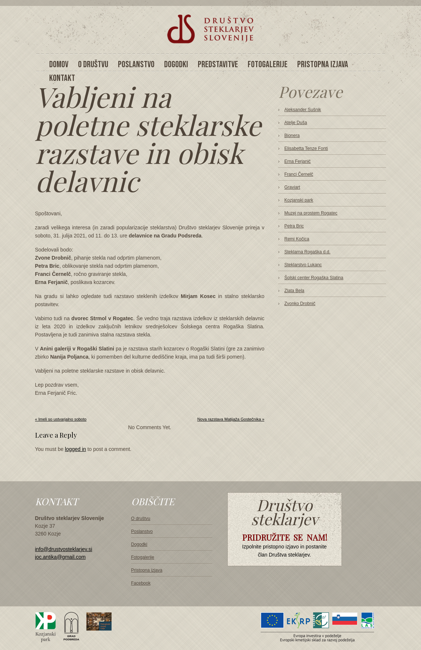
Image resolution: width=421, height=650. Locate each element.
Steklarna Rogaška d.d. (307, 251)
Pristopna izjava (147, 570)
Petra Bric (294, 226)
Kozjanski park (298, 200)
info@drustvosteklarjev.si (63, 549)
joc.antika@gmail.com (60, 557)
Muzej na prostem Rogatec (310, 213)
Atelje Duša (295, 122)
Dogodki (139, 544)
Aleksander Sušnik (302, 109)
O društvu (140, 518)
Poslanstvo (142, 531)
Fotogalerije (143, 557)
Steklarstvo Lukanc (303, 264)
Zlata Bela (294, 290)
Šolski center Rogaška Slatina (313, 277)
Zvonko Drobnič (299, 303)
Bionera (291, 135)
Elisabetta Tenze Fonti (306, 148)
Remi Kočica (296, 239)
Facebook (141, 583)
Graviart (292, 187)
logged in (75, 449)
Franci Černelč (298, 174)
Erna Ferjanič (297, 161)
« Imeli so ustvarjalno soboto (60, 419)
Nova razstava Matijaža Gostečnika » (231, 419)
